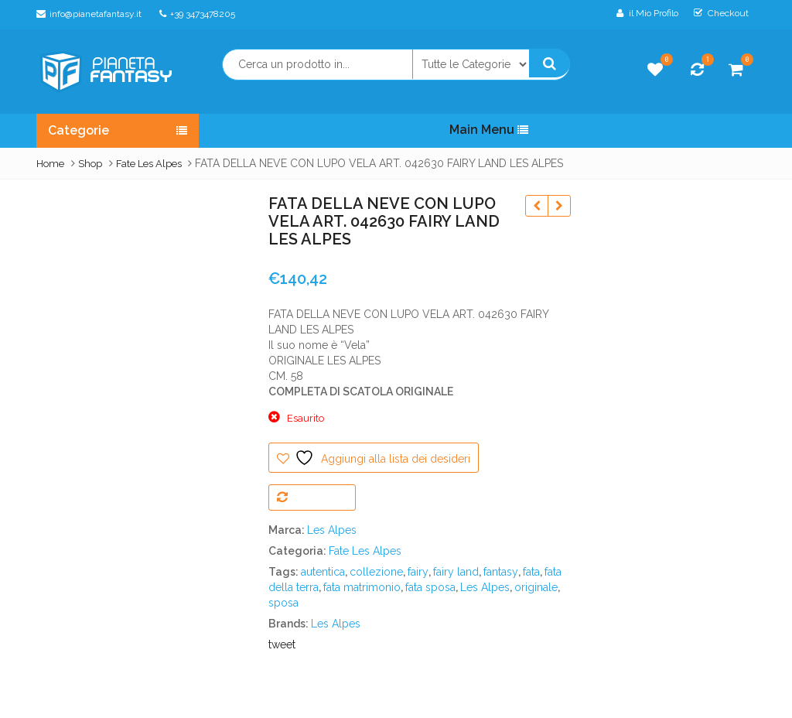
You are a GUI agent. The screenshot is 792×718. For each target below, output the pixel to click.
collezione (376, 572)
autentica (323, 572)
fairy (418, 572)
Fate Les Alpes (149, 163)
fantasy (500, 572)
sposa (283, 603)
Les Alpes (332, 530)
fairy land (456, 572)
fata (531, 572)
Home (50, 163)
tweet (281, 644)
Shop (90, 163)
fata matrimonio (362, 587)
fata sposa (430, 587)
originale (536, 587)
